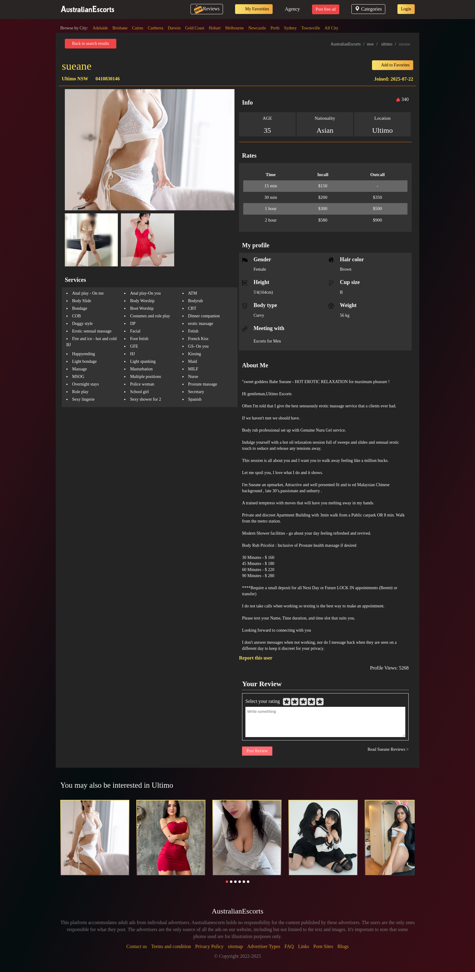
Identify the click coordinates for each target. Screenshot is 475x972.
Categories (368, 9)
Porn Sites (323, 946)
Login (406, 9)
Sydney (290, 28)
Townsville (310, 28)
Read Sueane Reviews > (388, 749)
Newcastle (257, 28)
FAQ (289, 946)
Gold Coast (194, 28)
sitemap (235, 946)
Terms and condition (171, 946)
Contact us (136, 946)
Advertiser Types (263, 946)
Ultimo (382, 130)
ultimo (386, 44)
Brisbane (120, 28)
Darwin (174, 28)
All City (332, 28)
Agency (292, 9)
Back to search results (90, 43)
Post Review (257, 751)
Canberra (155, 28)
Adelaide (100, 28)
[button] (227, 881)
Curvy (259, 315)
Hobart (215, 28)
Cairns (137, 28)
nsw (370, 44)
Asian (325, 130)
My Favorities (254, 9)
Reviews (207, 8)
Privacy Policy (209, 946)
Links (303, 946)
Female (260, 269)
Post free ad (326, 9)
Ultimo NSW (75, 78)
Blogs (343, 946)
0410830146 (107, 78)
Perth (275, 28)
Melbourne (234, 28)
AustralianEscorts (346, 44)
